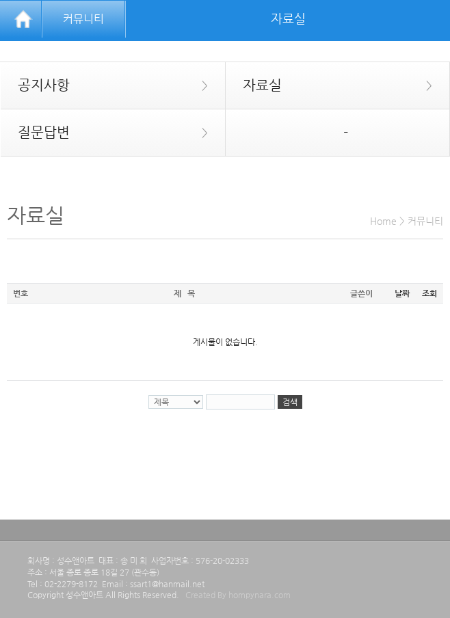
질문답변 (104, 132)
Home (383, 220)
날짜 (402, 293)
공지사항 (104, 85)
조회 (429, 293)
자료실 (329, 85)
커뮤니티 (83, 18)
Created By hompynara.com (238, 595)
